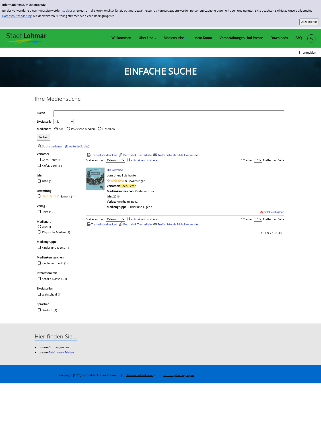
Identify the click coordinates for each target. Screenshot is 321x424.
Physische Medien (83, 129)
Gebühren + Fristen (61, 352)
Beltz (45, 212)
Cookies (67, 10)
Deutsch (47, 310)
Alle (61, 129)
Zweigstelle (44, 122)
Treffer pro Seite (273, 160)
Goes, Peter (49, 160)
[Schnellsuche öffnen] (311, 38)
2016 (45, 181)
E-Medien (108, 129)
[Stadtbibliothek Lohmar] (26, 38)
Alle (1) (46, 227)
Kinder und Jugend (54, 248)
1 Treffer (246, 160)
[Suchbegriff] (169, 113)
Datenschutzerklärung (17, 16)
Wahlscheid (49, 294)
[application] (147, 37)
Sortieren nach (95, 160)
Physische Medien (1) (56, 232)
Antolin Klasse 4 (52, 279)
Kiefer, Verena (51, 166)
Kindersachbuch (52, 263)
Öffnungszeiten (58, 347)
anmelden (309, 52)
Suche (41, 113)
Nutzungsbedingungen (178, 375)
